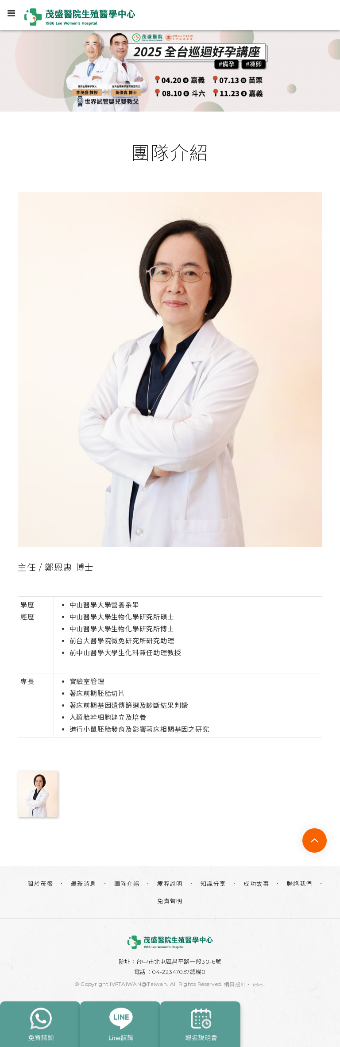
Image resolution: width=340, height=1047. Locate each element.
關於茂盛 (40, 883)
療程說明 (170, 883)
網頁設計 (235, 984)
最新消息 (84, 883)
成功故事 (256, 883)
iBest (259, 984)
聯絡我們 (300, 883)
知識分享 (213, 883)
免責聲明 (170, 900)
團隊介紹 (127, 883)
